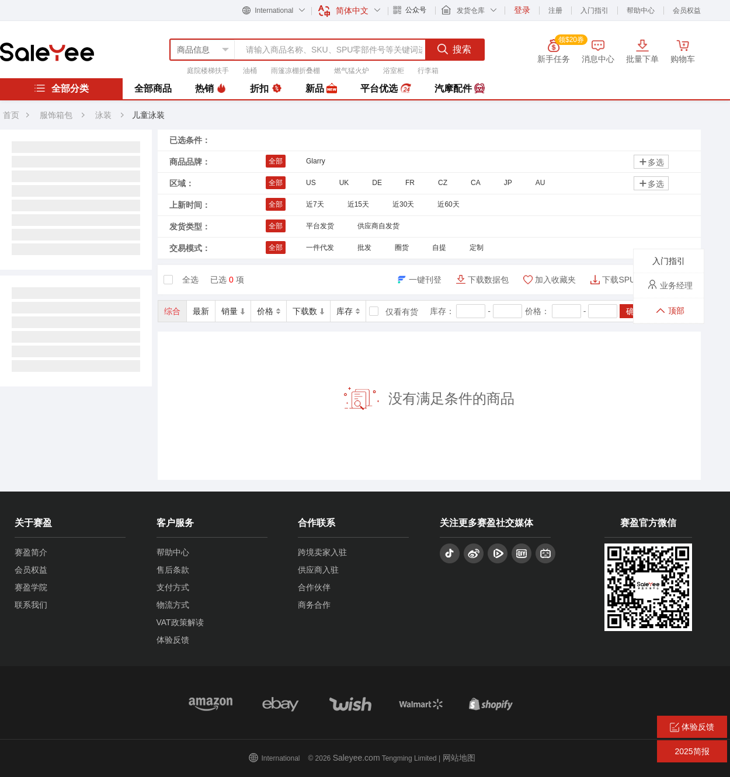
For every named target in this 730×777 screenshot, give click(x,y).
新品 (321, 89)
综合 (172, 311)
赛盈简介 (31, 552)
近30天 (403, 204)
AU (540, 183)
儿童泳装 (148, 115)
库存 (348, 311)
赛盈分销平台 (47, 52)
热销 (211, 89)
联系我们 (31, 604)
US (311, 183)
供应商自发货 (378, 226)
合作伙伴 (314, 587)
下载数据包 (488, 279)
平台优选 (385, 89)
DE (377, 183)
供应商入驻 (318, 569)
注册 (555, 10)
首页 (11, 115)
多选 (651, 162)
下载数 (308, 311)
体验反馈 (173, 639)
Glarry (315, 161)
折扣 (265, 89)
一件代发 (320, 247)
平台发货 (320, 226)
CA (476, 183)
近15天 (358, 204)
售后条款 (173, 569)
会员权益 (687, 10)
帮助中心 (641, 10)
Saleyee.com (356, 757)
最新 (201, 311)
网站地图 (459, 757)
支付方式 (173, 587)
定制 (477, 247)
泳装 (104, 115)
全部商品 (153, 88)
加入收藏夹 (555, 279)
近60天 (448, 204)
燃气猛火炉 (351, 71)
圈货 (402, 247)
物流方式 (173, 604)
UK (344, 183)
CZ (442, 183)
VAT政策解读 (180, 622)
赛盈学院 (31, 587)
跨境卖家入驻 (322, 552)
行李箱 (428, 71)
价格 (268, 311)
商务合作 (314, 604)
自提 (439, 247)
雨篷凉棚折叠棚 (295, 71)
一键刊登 (425, 279)
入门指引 (594, 10)
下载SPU (618, 279)
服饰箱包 (56, 115)
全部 (276, 161)
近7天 (315, 204)
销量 (233, 311)
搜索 (454, 49)
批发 (364, 247)
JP (508, 183)
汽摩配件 (459, 89)
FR (410, 183)
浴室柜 (393, 71)
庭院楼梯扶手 (208, 71)
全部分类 (61, 88)
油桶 (250, 71)
